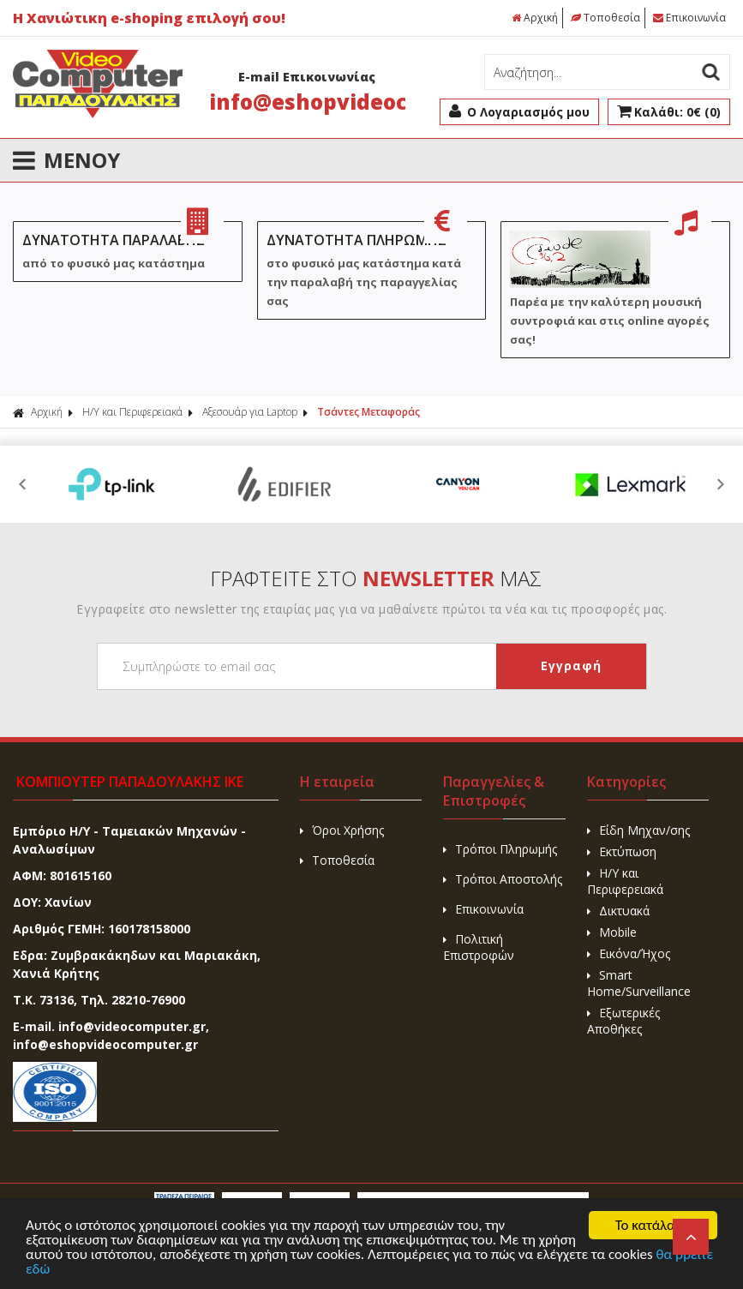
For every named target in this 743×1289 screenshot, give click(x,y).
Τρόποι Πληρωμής (500, 849)
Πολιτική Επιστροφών (478, 947)
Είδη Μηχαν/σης (638, 830)
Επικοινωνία (689, 17)
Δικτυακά (618, 910)
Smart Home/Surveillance (639, 983)
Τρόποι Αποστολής (502, 879)
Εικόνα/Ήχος (628, 953)
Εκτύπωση (621, 851)
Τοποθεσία (605, 17)
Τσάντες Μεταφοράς (368, 412)
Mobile (612, 932)
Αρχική (535, 17)
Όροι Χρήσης (342, 830)
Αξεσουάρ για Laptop (249, 412)
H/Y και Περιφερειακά (132, 412)
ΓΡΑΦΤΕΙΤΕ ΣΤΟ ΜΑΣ (376, 578)
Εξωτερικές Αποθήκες (623, 1020)
